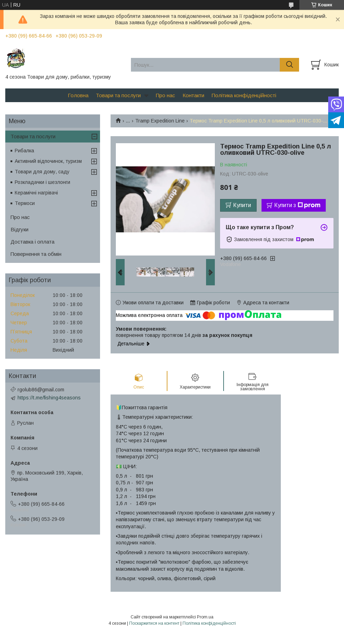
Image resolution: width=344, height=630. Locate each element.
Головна (78, 95)
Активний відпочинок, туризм (48, 161)
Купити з (297, 205)
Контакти (193, 95)
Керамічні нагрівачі (36, 192)
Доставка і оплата (32, 242)
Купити (242, 205)
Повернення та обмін (36, 254)
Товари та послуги (118, 95)
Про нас (165, 95)
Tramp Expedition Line (160, 121)
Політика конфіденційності (244, 95)
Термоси (25, 203)
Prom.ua (205, 617)
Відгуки (19, 229)
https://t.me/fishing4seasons (49, 397)
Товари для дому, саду (42, 171)
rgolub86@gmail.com (41, 389)
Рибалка (24, 150)
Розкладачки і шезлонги (42, 182)
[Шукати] (289, 65)
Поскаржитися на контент (154, 623)
